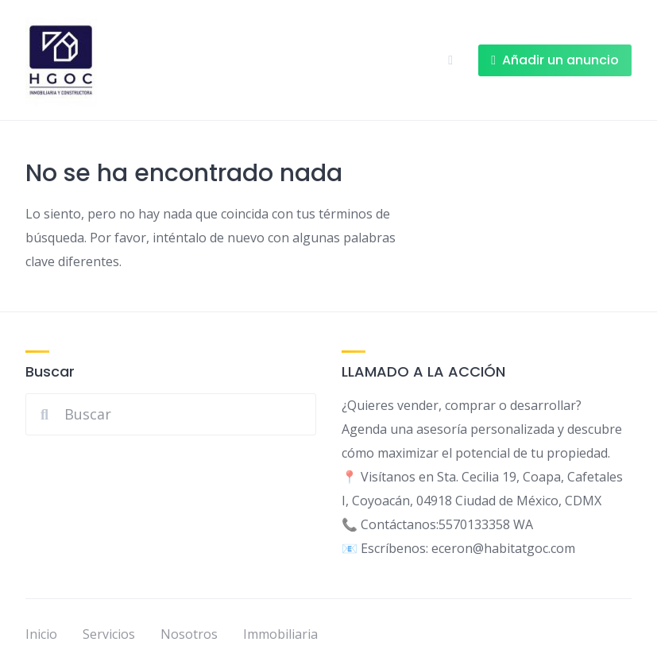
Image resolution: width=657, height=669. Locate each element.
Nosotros (189, 634)
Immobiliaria (280, 634)
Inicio (41, 634)
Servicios (109, 634)
